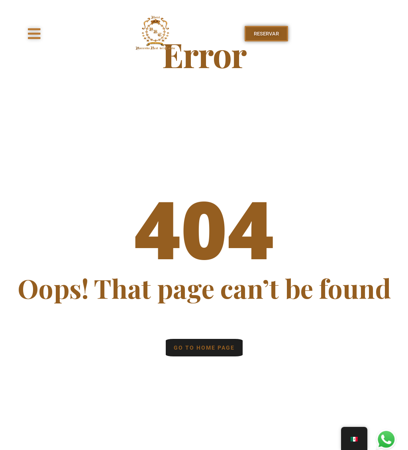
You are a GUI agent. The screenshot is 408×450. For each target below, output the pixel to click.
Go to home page (204, 347)
